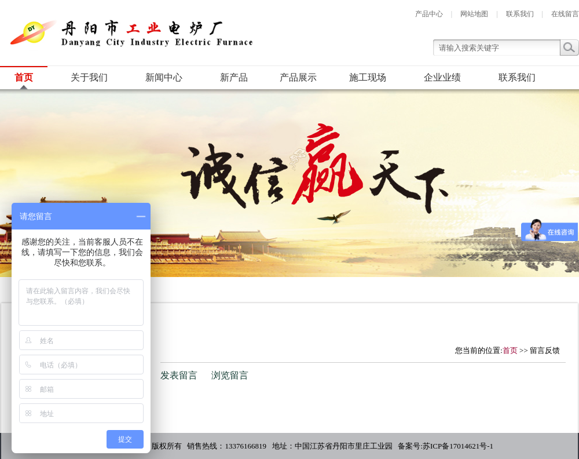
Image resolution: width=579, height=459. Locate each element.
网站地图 (474, 14)
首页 (23, 77)
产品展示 (298, 77)
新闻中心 (163, 77)
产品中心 (429, 14)
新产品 (234, 77)
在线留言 (565, 14)
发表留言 (178, 375)
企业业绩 (442, 77)
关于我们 (89, 77)
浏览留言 (229, 375)
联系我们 (520, 14)
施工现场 (367, 77)
